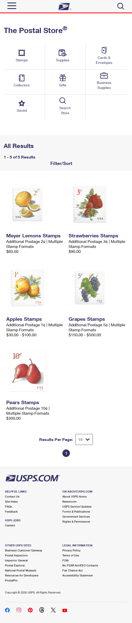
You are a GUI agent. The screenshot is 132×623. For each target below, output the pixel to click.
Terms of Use (70, 555)
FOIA (65, 560)
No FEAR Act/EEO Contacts (80, 565)
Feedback (11, 511)
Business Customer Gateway (23, 550)
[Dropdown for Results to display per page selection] (84, 439)
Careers (10, 525)
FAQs (8, 506)
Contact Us (12, 496)
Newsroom (69, 501)
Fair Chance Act (72, 570)
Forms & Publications (76, 511)
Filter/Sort (60, 163)
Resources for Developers (21, 575)
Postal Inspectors (16, 555)
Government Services (76, 516)
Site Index (11, 501)
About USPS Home (74, 496)
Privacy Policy (71, 550)
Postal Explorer (15, 565)
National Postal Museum (20, 570)
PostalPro (11, 580)
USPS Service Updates (77, 506)
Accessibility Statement (77, 575)
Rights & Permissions (76, 521)
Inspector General (16, 560)
